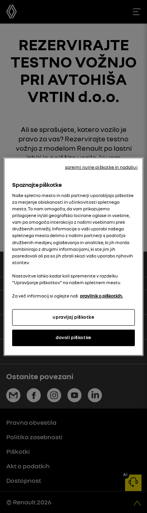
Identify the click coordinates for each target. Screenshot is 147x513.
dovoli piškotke (73, 337)
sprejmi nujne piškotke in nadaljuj (101, 167)
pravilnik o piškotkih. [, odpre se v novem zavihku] (101, 296)
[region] (73, 256)
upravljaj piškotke (73, 317)
